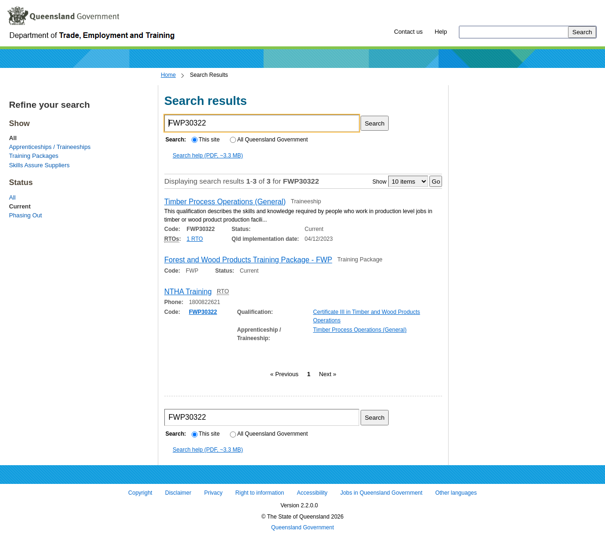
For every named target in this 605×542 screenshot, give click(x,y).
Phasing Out (25, 215)
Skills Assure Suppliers (39, 165)
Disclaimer (178, 493)
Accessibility (312, 493)
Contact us (408, 31)
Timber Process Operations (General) (360, 330)
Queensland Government (302, 528)
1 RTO (195, 239)
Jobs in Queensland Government (381, 493)
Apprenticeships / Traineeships (49, 146)
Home (168, 75)
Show (379, 181)
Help (441, 31)
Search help (208, 155)
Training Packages (34, 155)
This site (206, 139)
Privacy (213, 493)
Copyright (140, 493)
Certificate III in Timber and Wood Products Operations (367, 316)
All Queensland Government (269, 139)
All (12, 197)
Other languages (456, 493)
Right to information (260, 493)
